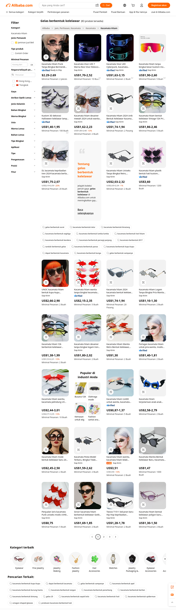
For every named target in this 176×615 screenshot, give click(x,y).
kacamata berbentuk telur (82, 227)
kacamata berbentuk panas (84, 246)
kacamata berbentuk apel (121, 583)
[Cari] (106, 5)
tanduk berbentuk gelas (54, 246)
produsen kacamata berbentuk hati (55, 603)
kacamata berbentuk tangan (62, 590)
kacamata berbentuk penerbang (96, 590)
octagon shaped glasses (21, 603)
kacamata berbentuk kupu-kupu (119, 246)
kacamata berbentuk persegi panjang (94, 240)
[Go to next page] (115, 536)
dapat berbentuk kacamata (55, 253)
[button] (97, 5)
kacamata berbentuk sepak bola (74, 596)
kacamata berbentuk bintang (24, 596)
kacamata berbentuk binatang (115, 227)
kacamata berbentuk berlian (131, 590)
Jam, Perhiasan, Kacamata (68, 28)
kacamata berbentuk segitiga (56, 233)
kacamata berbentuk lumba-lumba (92, 233)
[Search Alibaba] (67, 5)
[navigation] (22, 279)
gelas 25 (48, 596)
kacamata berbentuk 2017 (130, 240)
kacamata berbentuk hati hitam (129, 233)
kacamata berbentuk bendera (56, 240)
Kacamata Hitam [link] (109, 28)
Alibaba (46, 28)
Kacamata (91, 28)
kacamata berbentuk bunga (87, 253)
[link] (172, 587)
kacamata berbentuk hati (107, 596)
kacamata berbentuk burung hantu (26, 590)
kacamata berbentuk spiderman (140, 596)
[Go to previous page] (92, 536)
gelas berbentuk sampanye (120, 253)
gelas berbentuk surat (53, 227)
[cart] (133, 5)
